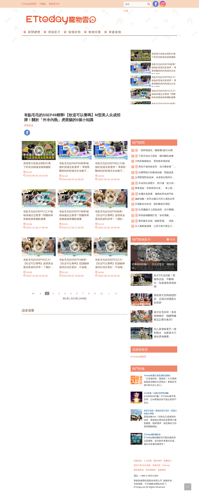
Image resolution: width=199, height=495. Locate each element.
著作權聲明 (151, 470)
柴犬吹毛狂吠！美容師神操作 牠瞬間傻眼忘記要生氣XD (165, 316)
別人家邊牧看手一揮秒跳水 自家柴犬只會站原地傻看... (165, 333)
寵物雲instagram (163, 4)
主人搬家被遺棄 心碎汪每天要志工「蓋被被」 (151, 226)
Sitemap (166, 465)
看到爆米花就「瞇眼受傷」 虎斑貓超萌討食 (153, 221)
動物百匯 (94, 32)
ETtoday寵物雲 (61, 20)
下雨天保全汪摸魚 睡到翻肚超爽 (154, 155)
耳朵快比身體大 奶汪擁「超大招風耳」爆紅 (153, 183)
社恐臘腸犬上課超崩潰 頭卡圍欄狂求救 (153, 209)
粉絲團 (156, 4)
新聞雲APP (54, 4)
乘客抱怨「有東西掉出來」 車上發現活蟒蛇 (153, 188)
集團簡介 (168, 461)
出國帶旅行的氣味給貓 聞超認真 (154, 172)
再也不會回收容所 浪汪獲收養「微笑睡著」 (153, 167)
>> (116, 293)
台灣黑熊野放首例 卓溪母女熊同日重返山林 (153, 177)
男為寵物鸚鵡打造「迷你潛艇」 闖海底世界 (153, 215)
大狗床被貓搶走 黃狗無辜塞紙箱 (152, 161)
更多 (171, 239)
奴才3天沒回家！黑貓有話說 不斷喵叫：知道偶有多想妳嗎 (165, 281)
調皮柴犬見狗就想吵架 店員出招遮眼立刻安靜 (165, 299)
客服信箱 (156, 465)
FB (27, 133)
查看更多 (28, 125)
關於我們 (158, 461)
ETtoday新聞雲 (29, 4)
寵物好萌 (74, 32)
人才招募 (148, 461)
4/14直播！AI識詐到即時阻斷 (156, 393)
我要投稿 (138, 461)
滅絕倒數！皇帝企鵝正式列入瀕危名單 (155, 198)
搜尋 (149, 4)
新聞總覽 (33, 32)
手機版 (42, 4)
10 (101, 293)
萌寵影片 (54, 32)
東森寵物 (114, 32)
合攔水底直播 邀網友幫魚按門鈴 (154, 193)
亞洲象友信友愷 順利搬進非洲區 (152, 204)
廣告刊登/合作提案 (142, 465)
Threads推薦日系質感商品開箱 (157, 375)
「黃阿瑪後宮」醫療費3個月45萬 (154, 150)
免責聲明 (162, 470)
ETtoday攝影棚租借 (152, 434)
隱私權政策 (139, 470)
